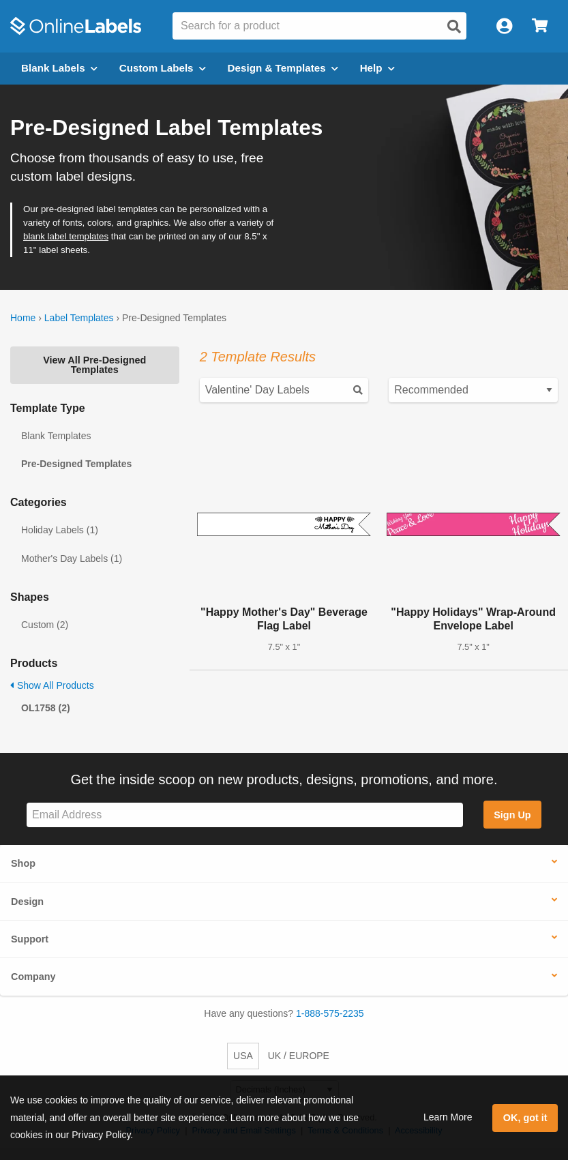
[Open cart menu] (540, 26)
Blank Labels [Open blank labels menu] (59, 68)
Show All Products (52, 685)
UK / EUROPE (298, 1055)
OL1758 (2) (45, 707)
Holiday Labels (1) (59, 529)
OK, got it (525, 1117)
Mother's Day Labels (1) (71, 558)
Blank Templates (56, 435)
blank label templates (65, 236)
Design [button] (27, 901)
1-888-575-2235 (330, 1013)
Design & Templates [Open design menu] (283, 68)
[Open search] (454, 26)
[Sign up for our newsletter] (245, 815)
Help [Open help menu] (377, 68)
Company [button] (33, 976)
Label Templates (79, 317)
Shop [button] (23, 863)
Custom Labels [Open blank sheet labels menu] (162, 68)
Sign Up (512, 814)
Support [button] (29, 939)
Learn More (448, 1117)
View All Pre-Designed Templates (94, 365)
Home (22, 317)
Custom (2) (44, 624)
